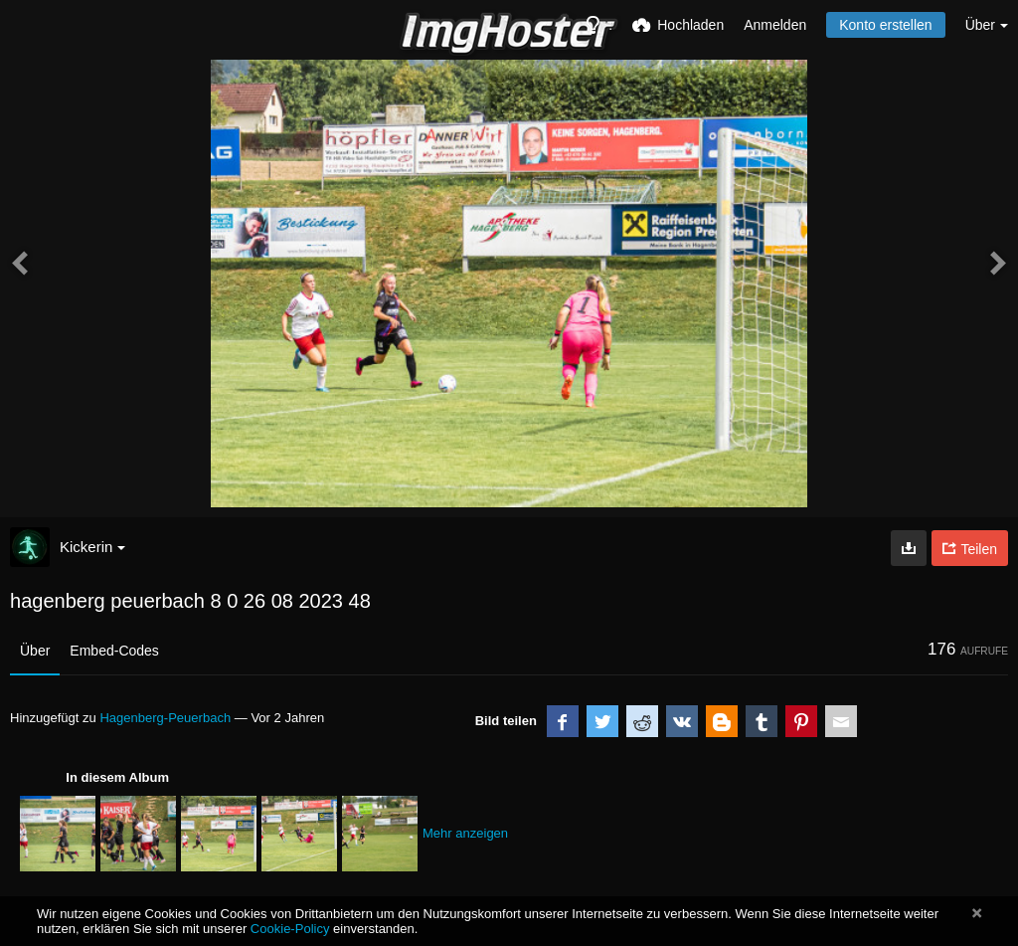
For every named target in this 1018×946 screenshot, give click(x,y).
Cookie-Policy (290, 928)
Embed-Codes (114, 651)
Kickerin (92, 546)
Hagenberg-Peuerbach (165, 717)
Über (35, 651)
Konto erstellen (885, 25)
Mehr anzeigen (465, 833)
